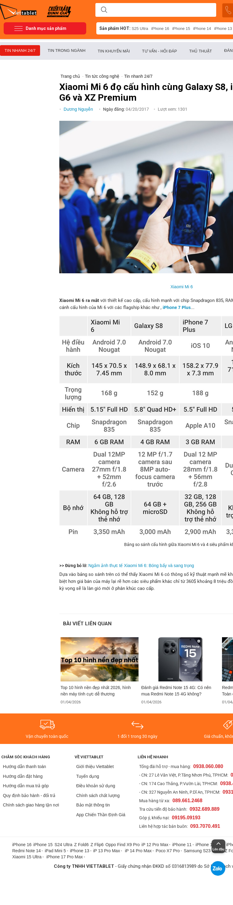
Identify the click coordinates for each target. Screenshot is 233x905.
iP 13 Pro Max (106, 850)
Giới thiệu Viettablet (95, 766)
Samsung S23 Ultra (202, 850)
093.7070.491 (205, 826)
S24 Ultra (63, 844)
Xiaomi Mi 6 (181, 286)
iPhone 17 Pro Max (64, 856)
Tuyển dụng (87, 776)
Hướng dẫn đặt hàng (23, 776)
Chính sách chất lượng (98, 795)
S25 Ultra (139, 28)
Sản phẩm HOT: (115, 28)
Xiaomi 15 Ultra (27, 856)
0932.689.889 (205, 809)
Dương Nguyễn (79, 109)
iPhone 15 (181, 28)
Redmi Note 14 (26, 850)
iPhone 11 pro (209, 844)
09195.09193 (186, 817)
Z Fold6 (81, 844)
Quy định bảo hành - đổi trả (29, 795)
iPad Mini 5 (55, 850)
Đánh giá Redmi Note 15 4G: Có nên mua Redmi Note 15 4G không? (176, 690)
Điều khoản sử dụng (95, 785)
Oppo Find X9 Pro (122, 844)
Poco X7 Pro (168, 850)
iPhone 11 (181, 844)
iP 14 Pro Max (138, 850)
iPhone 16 (160, 28)
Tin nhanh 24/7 (20, 50)
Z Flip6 (97, 844)
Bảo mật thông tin (93, 805)
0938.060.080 (208, 766)
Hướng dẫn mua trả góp (26, 785)
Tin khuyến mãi (114, 51)
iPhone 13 (79, 850)
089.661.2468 (187, 800)
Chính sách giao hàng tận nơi (31, 805)
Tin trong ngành (66, 50)
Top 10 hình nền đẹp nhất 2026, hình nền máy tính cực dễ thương (96, 690)
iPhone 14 (202, 28)
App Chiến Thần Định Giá (100, 814)
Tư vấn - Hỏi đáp (159, 51)
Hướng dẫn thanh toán (24, 766)
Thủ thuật (200, 51)
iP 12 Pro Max (155, 844)
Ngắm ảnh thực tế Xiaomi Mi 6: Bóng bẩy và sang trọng (141, 565)
